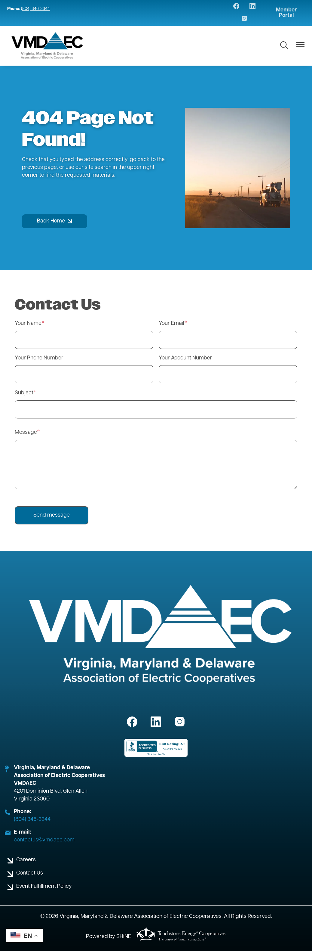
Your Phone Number (39, 358)
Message (26, 432)
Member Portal (286, 13)
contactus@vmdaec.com (44, 840)
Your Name (28, 323)
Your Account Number (185, 358)
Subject (24, 393)
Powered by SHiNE (108, 937)
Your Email (171, 323)
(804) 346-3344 (35, 9)
